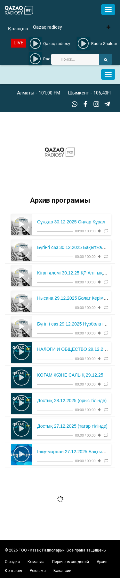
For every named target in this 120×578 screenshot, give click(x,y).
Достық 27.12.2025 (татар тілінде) (72, 426)
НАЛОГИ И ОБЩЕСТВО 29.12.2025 (74, 349)
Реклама (38, 570)
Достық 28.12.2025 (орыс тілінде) (72, 400)
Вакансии (62, 570)
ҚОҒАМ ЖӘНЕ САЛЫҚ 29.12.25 (70, 375)
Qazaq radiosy (47, 27)
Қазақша (18, 29)
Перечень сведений (70, 561)
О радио (12, 561)
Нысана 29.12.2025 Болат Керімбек (73, 298)
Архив (102, 561)
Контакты (13, 570)
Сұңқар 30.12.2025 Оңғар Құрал (71, 221)
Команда (36, 561)
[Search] (75, 59)
